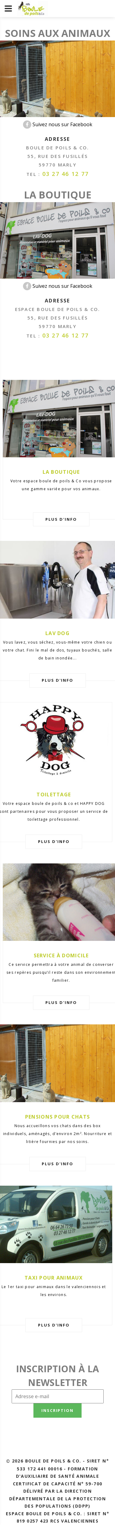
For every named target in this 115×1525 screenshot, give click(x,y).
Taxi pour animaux (54, 1277)
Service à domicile (61, 955)
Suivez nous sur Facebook (57, 124)
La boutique (61, 472)
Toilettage (53, 794)
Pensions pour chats (57, 1116)
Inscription (57, 1410)
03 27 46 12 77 (65, 173)
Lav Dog (57, 633)
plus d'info (61, 519)
